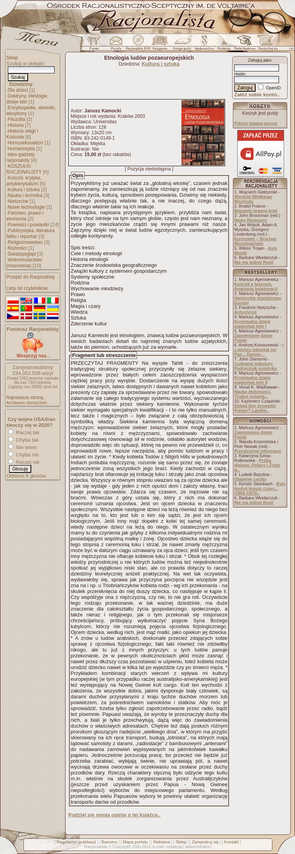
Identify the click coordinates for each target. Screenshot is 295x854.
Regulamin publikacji (76, 842)
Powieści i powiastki (28, 224)
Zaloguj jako (259, 60)
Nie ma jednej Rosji (254, 262)
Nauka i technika (25, 195)
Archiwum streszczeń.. (27, 402)
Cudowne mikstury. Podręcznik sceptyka (255, 366)
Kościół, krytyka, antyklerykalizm (23, 180)
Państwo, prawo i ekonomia (24, 216)
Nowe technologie (26, 207)
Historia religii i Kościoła (22, 134)
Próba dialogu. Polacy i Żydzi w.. (257, 465)
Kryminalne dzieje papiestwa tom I (252, 323)
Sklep (12, 57)
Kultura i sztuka (24, 189)
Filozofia (16, 119)
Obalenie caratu (250, 479)
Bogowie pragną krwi (255, 210)
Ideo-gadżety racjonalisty (20, 157)
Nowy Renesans (250, 220)
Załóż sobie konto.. (257, 95)
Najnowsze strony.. (25, 397)
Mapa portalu (135, 842)
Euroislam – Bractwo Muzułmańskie (255, 241)
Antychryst (245, 312)
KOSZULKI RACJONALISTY (24, 169)
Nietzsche (18, 201)
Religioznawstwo (25, 242)
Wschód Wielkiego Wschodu (253, 199)
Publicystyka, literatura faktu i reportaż (30, 233)
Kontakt (231, 842)
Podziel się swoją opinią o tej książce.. (114, 815)
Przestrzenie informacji (257, 451)
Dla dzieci (18, 90)
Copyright (121, 846)
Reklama (161, 842)
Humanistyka (21, 148)
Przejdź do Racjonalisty (30, 277)
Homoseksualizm (25, 143)
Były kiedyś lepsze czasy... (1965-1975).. (259, 488)
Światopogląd (22, 254)
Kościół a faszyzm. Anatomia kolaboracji (255, 286)
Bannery (109, 842)
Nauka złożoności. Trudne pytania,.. (252, 394)
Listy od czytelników (27, 288)
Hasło (239, 73)
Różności (17, 248)
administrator (197, 846)
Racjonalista (95, 846)
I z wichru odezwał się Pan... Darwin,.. (259, 350)
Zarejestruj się (205, 842)
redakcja (174, 846)
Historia (16, 125)
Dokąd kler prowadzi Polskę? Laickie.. (255, 408)
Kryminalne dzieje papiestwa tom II (252, 380)
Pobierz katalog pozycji (255, 123)
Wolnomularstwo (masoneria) (24, 262)
